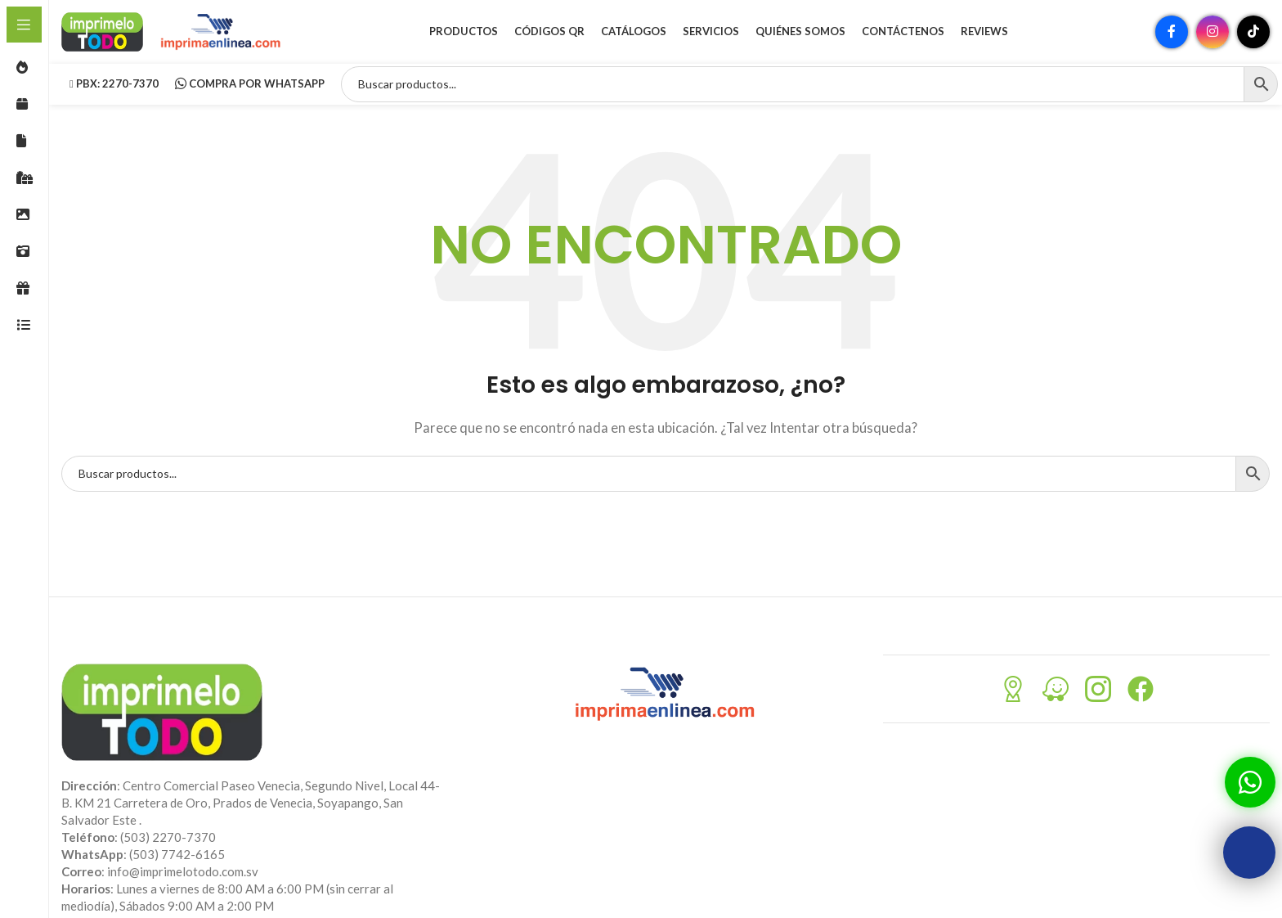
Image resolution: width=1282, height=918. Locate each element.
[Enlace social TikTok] (1253, 36)
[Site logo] (102, 35)
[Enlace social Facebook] (1171, 36)
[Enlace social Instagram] (1212, 36)
